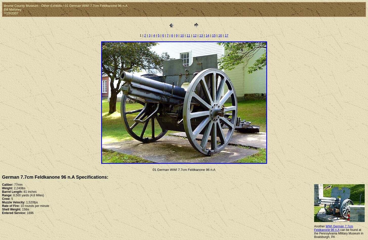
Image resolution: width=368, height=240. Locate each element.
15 (213, 35)
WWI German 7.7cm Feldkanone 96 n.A (333, 228)
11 (188, 35)
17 (226, 35)
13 (201, 35)
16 (220, 35)
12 (195, 35)
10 (182, 35)
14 (207, 35)
